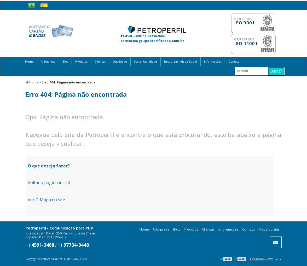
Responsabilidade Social (180, 61)
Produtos (81, 61)
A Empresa (48, 61)
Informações (213, 61)
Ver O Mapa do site (46, 200)
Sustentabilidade (145, 61)
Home (29, 61)
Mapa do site (268, 229)
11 (40, 245)
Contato (234, 61)
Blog (65, 61)
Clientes (100, 61)
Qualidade (120, 61)
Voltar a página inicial (49, 182)
